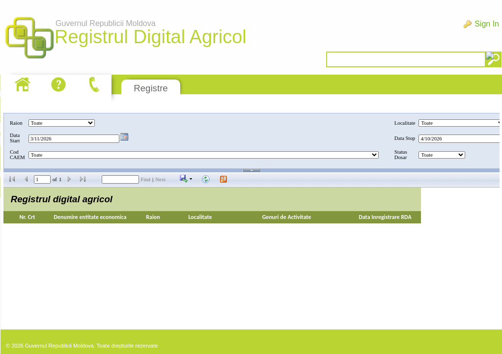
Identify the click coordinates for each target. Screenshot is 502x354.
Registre (150, 88)
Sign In (486, 24)
